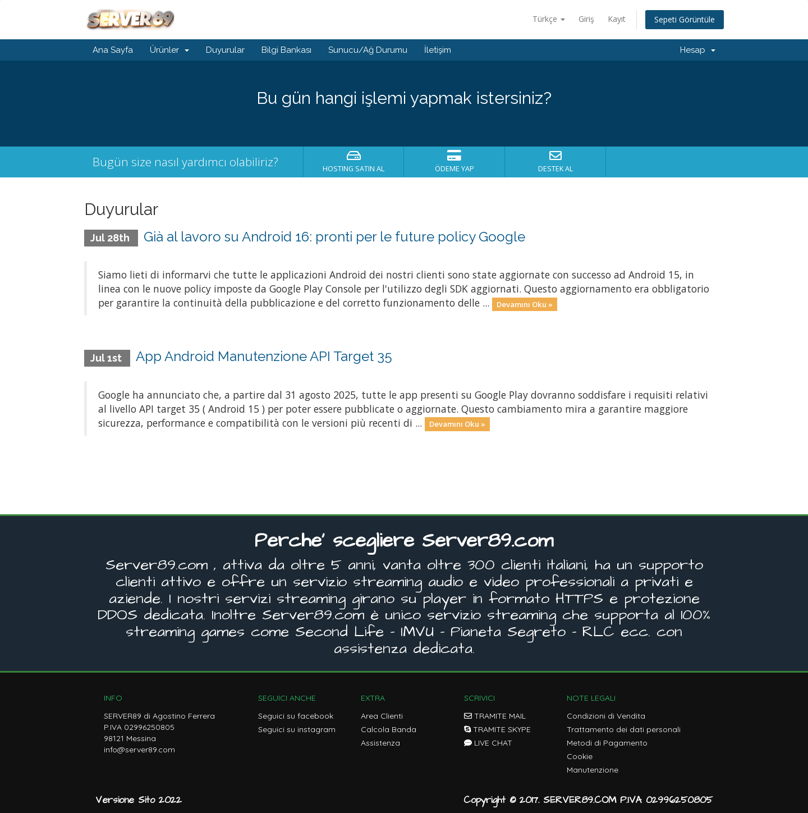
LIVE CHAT (488, 743)
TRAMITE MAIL (495, 716)
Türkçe (548, 18)
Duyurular (225, 50)
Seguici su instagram (297, 729)
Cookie (580, 756)
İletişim (437, 50)
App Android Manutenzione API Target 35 (264, 356)
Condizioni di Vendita (606, 716)
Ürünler (169, 50)
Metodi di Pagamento (607, 743)
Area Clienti (382, 716)
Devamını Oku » (525, 304)
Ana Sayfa (113, 50)
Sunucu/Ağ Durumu (367, 50)
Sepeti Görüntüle (684, 19)
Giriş (586, 18)
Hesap (697, 50)
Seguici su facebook (295, 716)
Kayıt (617, 18)
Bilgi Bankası (286, 50)
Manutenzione (592, 770)
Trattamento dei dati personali (624, 729)
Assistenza (380, 743)
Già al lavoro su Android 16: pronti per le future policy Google (334, 237)
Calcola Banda (388, 729)
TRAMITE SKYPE (497, 729)
